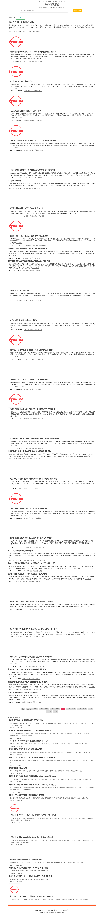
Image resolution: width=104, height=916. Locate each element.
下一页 (49, 712)
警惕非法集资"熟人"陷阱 (18, 768)
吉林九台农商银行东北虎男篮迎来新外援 (23, 692)
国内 (40, 1)
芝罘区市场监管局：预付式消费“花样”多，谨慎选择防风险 (29, 451)
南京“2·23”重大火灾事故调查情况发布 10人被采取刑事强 (29, 261)
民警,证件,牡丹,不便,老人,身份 (33, 389)
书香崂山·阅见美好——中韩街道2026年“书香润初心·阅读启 (31, 837)
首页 (23, 709)
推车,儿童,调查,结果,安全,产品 (33, 61)
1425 (35, 709)
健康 (64, 1)
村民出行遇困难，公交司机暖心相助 (21, 22)
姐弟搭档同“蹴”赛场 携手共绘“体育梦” (24, 320)
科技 (54, 7)
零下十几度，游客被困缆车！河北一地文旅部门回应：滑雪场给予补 (34, 439)
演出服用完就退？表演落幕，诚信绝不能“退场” (26, 720)
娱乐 (44, 7)
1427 (46, 709)
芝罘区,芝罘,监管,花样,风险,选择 (31, 459)
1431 (68, 709)
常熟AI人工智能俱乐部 (61, 910)
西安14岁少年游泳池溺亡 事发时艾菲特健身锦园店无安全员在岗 (33, 479)
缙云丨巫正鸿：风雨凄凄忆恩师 (21, 81)
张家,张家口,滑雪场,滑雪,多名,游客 (32, 571)
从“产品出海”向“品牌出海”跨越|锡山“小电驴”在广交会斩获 (31, 896)
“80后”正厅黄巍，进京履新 (20, 291)
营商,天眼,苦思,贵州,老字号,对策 (33, 418)
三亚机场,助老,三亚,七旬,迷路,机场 (34, 547)
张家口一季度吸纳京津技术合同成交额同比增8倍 (26, 795)
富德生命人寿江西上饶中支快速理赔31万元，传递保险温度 (30, 876)
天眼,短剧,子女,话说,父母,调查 (33, 120)
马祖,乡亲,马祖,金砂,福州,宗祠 (31, 188)
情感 (54, 1)
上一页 (29, 709)
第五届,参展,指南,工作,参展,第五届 (34, 216)
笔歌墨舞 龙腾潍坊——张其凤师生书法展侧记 (26, 859)
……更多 (45, 58)
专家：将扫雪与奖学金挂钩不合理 (20, 551)
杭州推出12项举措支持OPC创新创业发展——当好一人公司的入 (32, 785)
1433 (79, 709)
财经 (47, 7)
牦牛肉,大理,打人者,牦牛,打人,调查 (34, 637)
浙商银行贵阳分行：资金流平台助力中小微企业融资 (29, 236)
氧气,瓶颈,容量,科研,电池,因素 (31, 258)
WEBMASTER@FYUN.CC (56, 912)
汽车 (60, 1)
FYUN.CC (47, 910)
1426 (41, 709)
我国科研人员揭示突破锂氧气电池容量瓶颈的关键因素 (28, 248)
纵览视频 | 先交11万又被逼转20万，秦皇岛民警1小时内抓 (30, 730)
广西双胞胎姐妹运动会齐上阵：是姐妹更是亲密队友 (29, 508)
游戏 (57, 7)
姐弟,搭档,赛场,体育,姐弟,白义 (33, 330)
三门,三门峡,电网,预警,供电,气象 (33, 609)
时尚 (50, 1)
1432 (74, 709)
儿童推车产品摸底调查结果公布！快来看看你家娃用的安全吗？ (33, 52)
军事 (50, 7)
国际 (44, 1)
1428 (52, 709)
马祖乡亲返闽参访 (14, 181)
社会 (47, 1)
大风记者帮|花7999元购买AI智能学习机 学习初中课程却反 (31, 657)
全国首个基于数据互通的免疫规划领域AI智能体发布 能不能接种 (32, 776)
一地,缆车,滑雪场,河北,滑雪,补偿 (33, 448)
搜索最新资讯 (77, 10)
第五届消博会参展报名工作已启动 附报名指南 (26, 208)
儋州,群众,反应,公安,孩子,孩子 (31, 581)
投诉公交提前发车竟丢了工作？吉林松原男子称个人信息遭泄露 (32, 758)
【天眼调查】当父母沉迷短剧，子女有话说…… (27, 111)
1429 (57, 709)
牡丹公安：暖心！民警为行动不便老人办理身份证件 (29, 379)
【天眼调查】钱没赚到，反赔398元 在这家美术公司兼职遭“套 (32, 170)
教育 (60, 7)
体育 (40, 7)
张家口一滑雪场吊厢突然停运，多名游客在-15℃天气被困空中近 (31, 563)
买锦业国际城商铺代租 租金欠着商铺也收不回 (25, 749)
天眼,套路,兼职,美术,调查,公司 (33, 177)
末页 (55, 712)
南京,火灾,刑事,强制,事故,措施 (31, 270)
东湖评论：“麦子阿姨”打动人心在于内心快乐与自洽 (27, 669)
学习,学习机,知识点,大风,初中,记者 (34, 666)
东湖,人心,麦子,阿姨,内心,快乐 (31, 679)
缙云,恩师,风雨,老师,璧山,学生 (33, 91)
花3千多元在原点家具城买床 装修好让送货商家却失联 (28, 741)
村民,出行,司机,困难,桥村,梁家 (31, 32)
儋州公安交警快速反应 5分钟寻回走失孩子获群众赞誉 (27, 574)
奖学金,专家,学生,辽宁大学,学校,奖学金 (33, 560)
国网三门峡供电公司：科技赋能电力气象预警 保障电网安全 (31, 601)
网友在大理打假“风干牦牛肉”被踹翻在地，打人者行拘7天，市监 (33, 629)
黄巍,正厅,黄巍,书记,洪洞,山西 (33, 300)
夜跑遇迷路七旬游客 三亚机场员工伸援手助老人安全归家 (31, 538)
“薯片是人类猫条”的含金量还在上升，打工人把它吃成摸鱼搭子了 (34, 140)
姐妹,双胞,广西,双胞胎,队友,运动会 (34, 518)
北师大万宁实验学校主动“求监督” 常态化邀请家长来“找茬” (31, 350)
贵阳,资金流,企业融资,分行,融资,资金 (34, 245)
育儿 (64, 7)
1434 (85, 709)
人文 (57, 1)
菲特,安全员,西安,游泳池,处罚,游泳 (34, 488)
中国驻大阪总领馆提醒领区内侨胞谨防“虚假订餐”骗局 (28, 682)
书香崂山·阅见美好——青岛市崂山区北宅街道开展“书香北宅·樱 (33, 815)
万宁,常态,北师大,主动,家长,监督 (33, 359)
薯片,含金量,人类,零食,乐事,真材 (33, 150)
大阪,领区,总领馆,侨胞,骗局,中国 (31, 689)
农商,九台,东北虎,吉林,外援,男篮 (31, 702)
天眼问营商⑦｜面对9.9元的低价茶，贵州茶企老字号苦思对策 (32, 409)
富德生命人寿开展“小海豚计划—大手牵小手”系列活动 (28, 868)
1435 (90, 709)
